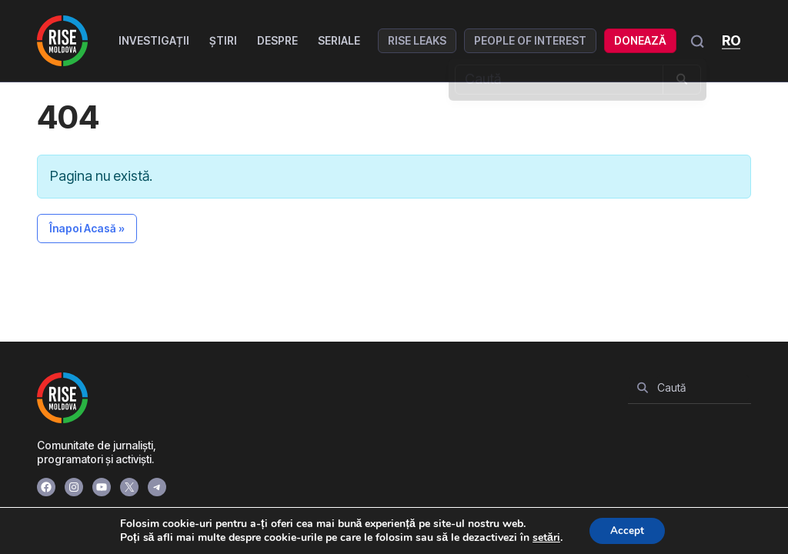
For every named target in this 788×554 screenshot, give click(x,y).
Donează (642, 40)
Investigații (155, 40)
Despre (279, 40)
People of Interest (532, 40)
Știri (225, 40)
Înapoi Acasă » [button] (87, 228)
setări (544, 537)
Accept (627, 529)
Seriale (340, 40)
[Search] (642, 388)
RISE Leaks (418, 40)
